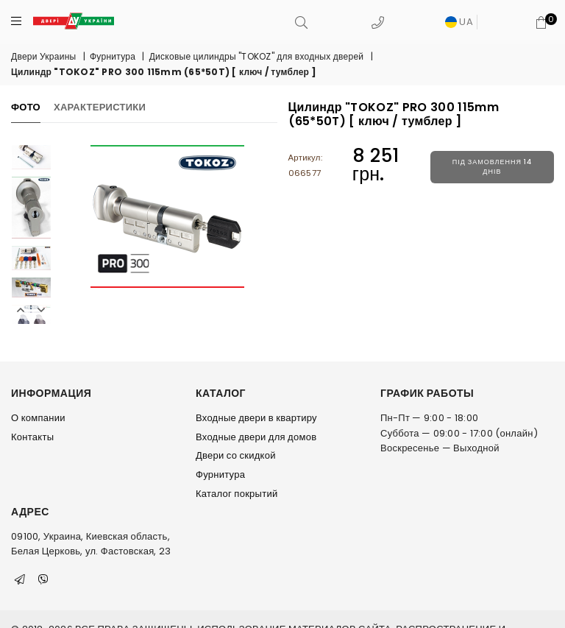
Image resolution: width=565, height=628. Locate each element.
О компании (38, 418)
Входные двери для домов (256, 437)
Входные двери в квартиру (256, 418)
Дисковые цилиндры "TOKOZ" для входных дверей (256, 56)
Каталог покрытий (236, 494)
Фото (25, 107)
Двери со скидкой (236, 455)
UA (459, 22)
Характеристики (100, 107)
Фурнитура (112, 56)
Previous (20, 310)
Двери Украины (43, 56)
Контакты (32, 437)
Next (41, 310)
